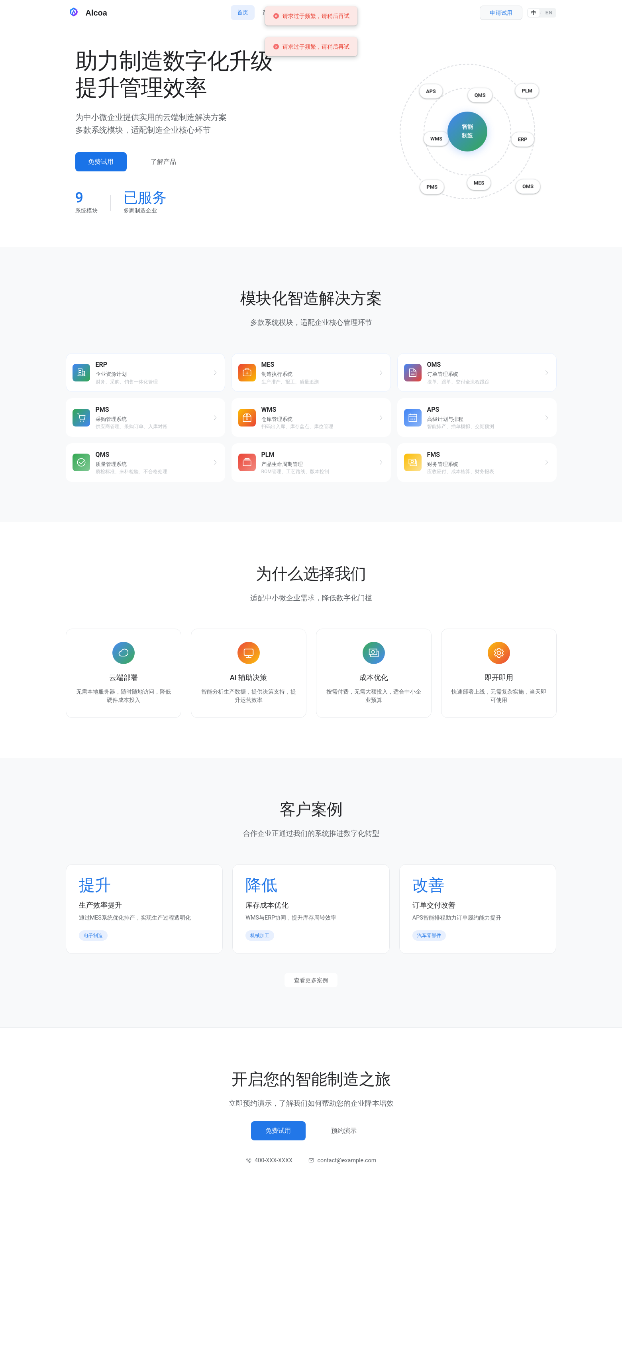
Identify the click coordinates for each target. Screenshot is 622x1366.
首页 (242, 12)
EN (549, 13)
